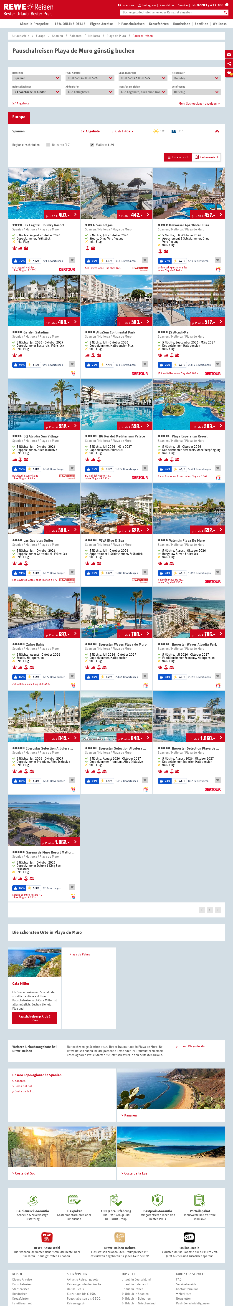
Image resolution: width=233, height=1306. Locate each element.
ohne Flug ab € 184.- (186, 373)
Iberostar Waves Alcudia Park (187, 644)
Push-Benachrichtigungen (193, 1303)
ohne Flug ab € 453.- (170, 582)
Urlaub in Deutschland (136, 1279)
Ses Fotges (99, 225)
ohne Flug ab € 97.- (47, 579)
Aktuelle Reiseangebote (83, 1279)
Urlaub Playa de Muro (191, 1046)
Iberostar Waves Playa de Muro (116, 644)
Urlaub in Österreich (135, 1284)
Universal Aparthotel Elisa (183, 225)
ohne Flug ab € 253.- (97, 478)
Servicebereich (186, 1284)
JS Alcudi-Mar (174, 332)
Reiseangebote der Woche (84, 1284)
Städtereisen (20, 1289)
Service (183, 5)
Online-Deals (75, 1289)
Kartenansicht (206, 157)
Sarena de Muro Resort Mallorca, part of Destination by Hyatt (43, 852)
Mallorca (94, 36)
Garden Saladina (30, 332)
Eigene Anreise (22, 1279)
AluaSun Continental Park (110, 332)
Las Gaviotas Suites (32, 540)
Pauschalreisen (143, 36)
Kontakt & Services (190, 1274)
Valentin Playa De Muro (181, 540)
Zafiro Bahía (28, 644)
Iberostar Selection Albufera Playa (43, 748)
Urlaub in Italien (132, 1289)
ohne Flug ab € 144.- (170, 270)
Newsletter (167, 5)
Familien (201, 24)
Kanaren (18, 1081)
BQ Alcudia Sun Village (35, 436)
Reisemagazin (76, 1303)
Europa (40, 36)
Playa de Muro (116, 36)
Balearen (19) (61, 145)
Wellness (220, 24)
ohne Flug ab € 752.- (24, 897)
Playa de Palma (78, 954)
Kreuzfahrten (159, 24)
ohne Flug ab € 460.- (39, 684)
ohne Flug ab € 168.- (110, 268)
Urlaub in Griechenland (140, 1303)
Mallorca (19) (105, 145)
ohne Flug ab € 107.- (24, 270)
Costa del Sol (22, 1086)
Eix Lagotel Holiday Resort (38, 225)
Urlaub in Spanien (137, 1294)
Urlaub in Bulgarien (138, 1298)
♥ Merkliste (183, 1294)
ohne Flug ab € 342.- (197, 476)
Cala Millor (20, 983)
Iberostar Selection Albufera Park (116, 748)
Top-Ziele (128, 1274)
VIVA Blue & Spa (104, 540)
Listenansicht (178, 157)
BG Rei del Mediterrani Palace (115, 436)
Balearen (75, 36)
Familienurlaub (22, 1303)
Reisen (17, 1274)
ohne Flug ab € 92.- (24, 478)
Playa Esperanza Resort (183, 436)
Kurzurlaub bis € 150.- (82, 1294)
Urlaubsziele (20, 36)
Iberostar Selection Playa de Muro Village (189, 748)
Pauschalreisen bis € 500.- (84, 1298)
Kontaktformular (187, 1289)
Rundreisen (19, 1294)
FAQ (179, 1279)
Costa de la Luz (23, 1091)
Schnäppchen (77, 1274)
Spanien (57, 36)
